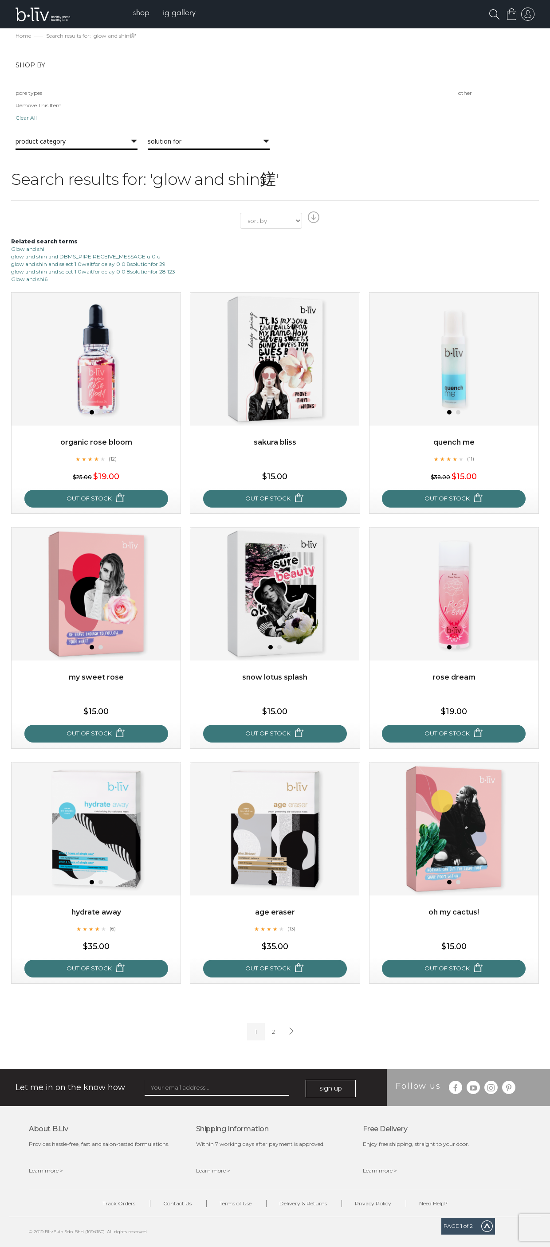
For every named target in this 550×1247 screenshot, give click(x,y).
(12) (113, 459)
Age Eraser (275, 912)
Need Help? (433, 1203)
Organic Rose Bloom (96, 442)
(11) (470, 459)
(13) (291, 929)
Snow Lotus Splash (274, 677)
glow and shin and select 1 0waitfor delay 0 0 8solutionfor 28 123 (93, 271)
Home (23, 35)
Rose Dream (453, 677)
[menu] (164, 13)
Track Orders (118, 1203)
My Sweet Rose (96, 677)
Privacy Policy (373, 1203)
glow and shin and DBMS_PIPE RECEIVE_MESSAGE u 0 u (86, 256)
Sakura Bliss (275, 442)
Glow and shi (27, 249)
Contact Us (177, 1203)
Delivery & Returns (303, 1203)
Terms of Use (235, 1203)
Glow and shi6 (29, 279)
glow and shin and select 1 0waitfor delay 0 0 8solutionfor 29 (88, 264)
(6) (113, 929)
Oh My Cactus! (453, 912)
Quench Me (454, 442)
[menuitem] (141, 13)
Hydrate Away (96, 912)
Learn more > (46, 1170)
